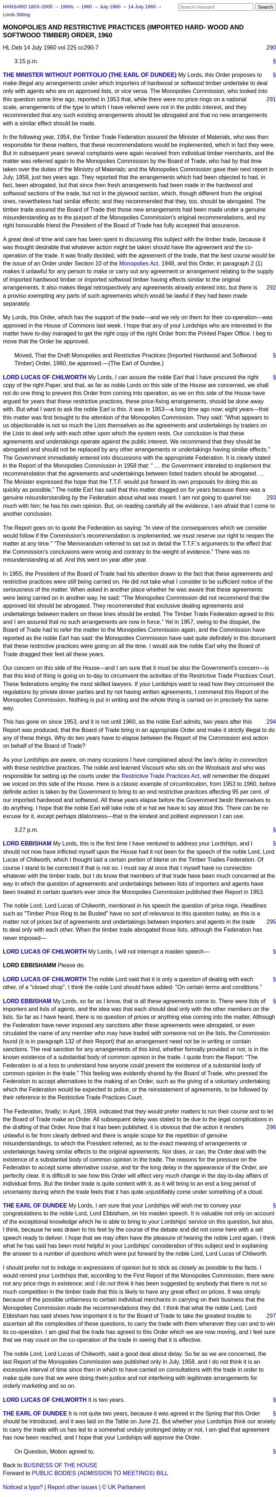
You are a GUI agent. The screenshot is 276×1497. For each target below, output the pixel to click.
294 (271, 722)
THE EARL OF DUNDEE (35, 1205)
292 (271, 287)
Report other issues (72, 1487)
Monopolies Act (138, 263)
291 (271, 99)
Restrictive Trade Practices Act (160, 776)
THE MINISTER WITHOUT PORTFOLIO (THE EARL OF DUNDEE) (89, 75)
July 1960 (111, 6)
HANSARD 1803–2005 (27, 6)
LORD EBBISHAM (27, 843)
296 (271, 1127)
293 (271, 498)
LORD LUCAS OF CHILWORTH (45, 377)
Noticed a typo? (23, 1487)
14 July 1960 (142, 6)
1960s (67, 6)
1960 (87, 6)
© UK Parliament (123, 1487)
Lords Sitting (16, 14)
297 (271, 1316)
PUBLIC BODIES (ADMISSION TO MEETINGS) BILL (100, 1473)
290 (271, 48)
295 (271, 922)
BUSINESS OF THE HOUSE (60, 1465)
